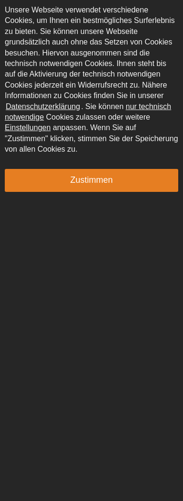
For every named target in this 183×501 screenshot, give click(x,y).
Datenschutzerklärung (43, 106)
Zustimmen (91, 180)
